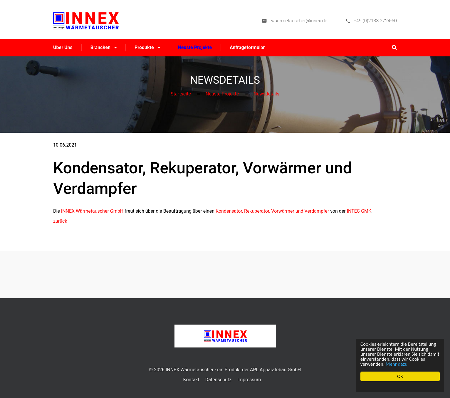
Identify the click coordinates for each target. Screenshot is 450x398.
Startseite (181, 94)
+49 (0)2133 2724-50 (375, 20)
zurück (60, 221)
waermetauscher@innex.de (298, 20)
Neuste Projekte (195, 47)
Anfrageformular (247, 47)
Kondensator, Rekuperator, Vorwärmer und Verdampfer (272, 211)
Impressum (249, 379)
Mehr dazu (396, 364)
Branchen (100, 47)
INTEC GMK (359, 211)
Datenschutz (218, 379)
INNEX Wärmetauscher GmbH (92, 211)
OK (400, 376)
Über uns (63, 47)
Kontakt (191, 379)
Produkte (144, 47)
